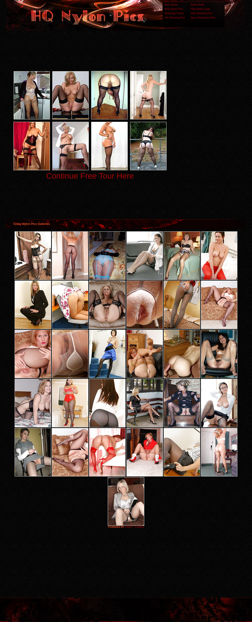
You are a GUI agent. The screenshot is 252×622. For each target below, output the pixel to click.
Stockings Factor (174, 13)
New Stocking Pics (201, 13)
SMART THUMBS (134, 527)
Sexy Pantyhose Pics (203, 17)
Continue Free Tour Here (90, 175)
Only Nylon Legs (200, 8)
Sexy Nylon (171, 4)
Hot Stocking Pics (174, 17)
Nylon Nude (197, 4)
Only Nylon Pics (173, 8)
